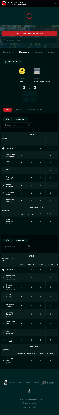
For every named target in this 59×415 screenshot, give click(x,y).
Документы (13, 62)
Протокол (24, 52)
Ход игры (38, 52)
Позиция (21, 119)
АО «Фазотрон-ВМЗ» (42, 81)
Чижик (22, 81)
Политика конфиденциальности (29, 399)
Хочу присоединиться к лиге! (29, 33)
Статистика (8, 52)
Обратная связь (29, 403)
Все (7, 110)
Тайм (8, 119)
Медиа (51, 52)
